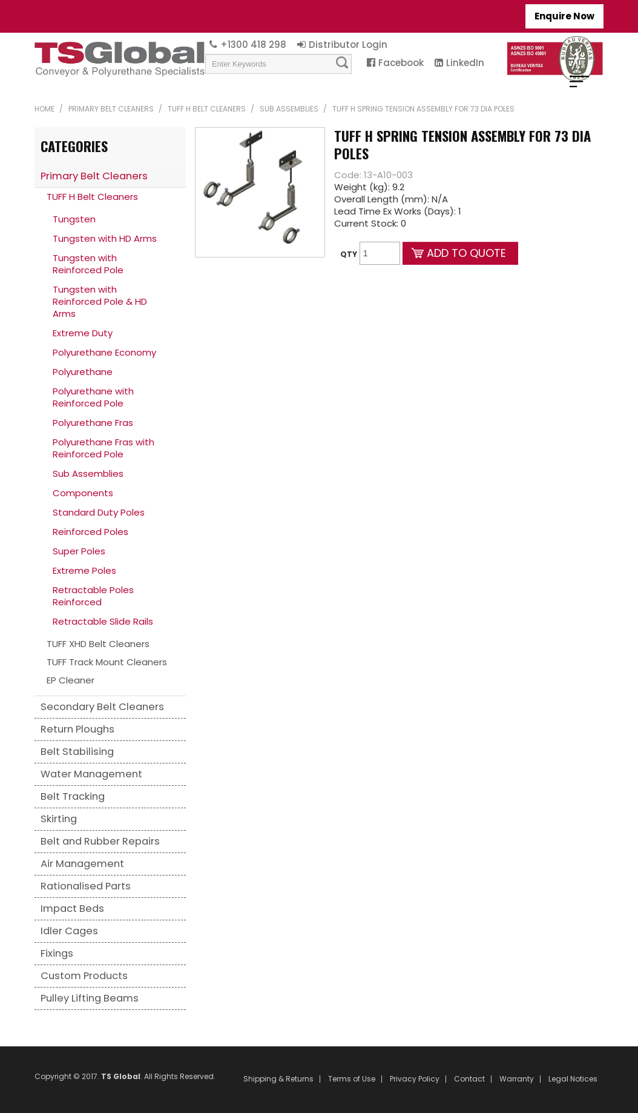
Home (44, 109)
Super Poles (79, 551)
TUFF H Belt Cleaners (207, 109)
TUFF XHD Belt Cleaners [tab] (98, 643)
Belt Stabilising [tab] (77, 752)
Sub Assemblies (289, 109)
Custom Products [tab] (84, 976)
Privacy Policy (414, 1079)
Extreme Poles (84, 570)
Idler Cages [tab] (69, 931)
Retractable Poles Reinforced (93, 595)
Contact (469, 1079)
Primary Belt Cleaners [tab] (94, 176)
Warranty (516, 1079)
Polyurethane (83, 371)
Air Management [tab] (82, 864)
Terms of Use (351, 1079)
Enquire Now (564, 16)
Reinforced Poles (90, 531)
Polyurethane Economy (104, 352)
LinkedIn (465, 62)
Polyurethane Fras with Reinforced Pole (103, 448)
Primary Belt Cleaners (111, 109)
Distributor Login (348, 44)
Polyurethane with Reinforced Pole (93, 397)
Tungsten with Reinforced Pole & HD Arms (100, 301)
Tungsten (74, 219)
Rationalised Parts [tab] (86, 886)
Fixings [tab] (57, 953)
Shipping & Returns (278, 1079)
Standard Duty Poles (99, 512)
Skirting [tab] (59, 819)
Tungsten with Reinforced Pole (88, 263)
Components (83, 493)
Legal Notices (572, 1079)
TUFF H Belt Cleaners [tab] (92, 196)
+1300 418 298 (253, 44)
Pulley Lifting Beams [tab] (90, 998)
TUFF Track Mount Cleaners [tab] (107, 662)
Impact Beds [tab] (72, 908)
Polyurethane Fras (93, 422)
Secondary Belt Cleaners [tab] (102, 707)
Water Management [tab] (91, 774)
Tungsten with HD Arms (105, 238)
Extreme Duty (83, 333)
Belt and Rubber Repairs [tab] (100, 841)
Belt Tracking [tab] (73, 796)
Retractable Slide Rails (103, 621)
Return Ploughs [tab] (77, 729)
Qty (348, 254)
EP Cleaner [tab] (70, 680)
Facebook (401, 62)
